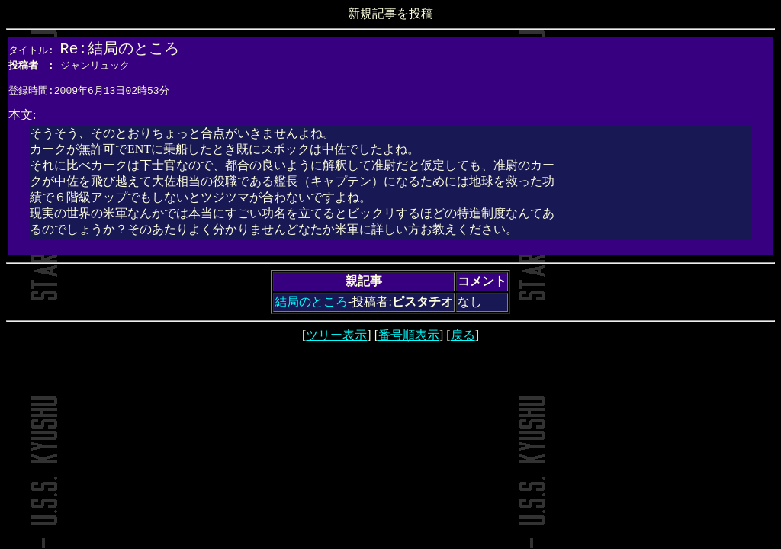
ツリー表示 (336, 339)
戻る (463, 339)
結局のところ (311, 306)
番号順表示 (408, 339)
